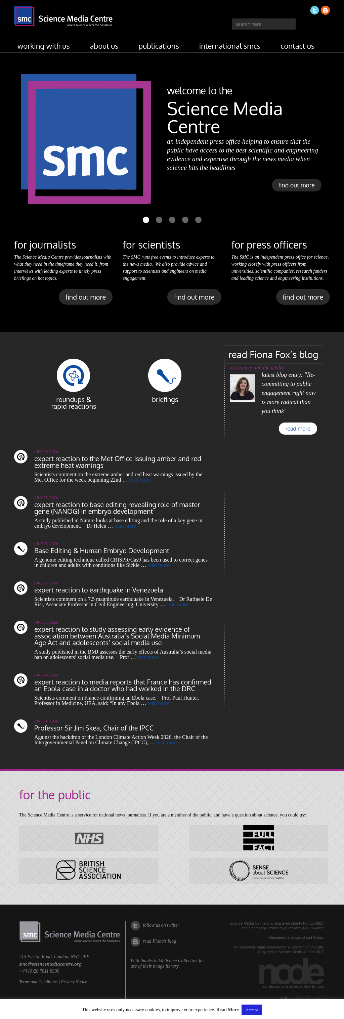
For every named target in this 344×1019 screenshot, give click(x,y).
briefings (165, 399)
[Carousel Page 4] (185, 220)
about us (104, 45)
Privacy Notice (74, 981)
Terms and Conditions (38, 981)
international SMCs (229, 45)
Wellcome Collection (178, 960)
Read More (227, 1010)
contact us (297, 45)
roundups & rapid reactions (73, 402)
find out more (296, 185)
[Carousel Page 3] (172, 220)
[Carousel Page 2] (159, 220)
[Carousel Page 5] (198, 220)
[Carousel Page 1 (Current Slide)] (146, 220)
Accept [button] (252, 1009)
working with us (43, 45)
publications (158, 45)
